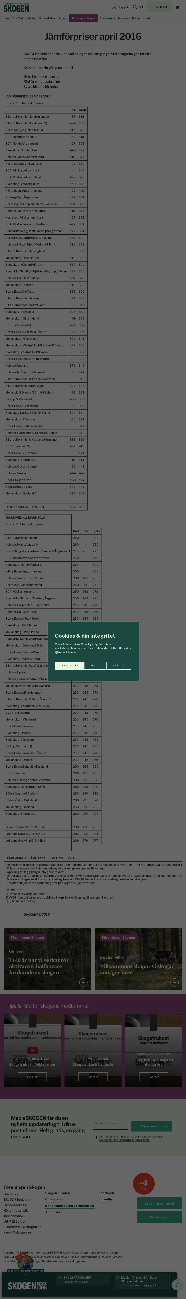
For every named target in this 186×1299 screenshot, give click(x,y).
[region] (93, 649)
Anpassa (65, 663)
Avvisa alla (89, 663)
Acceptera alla (116, 663)
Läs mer (71, 652)
